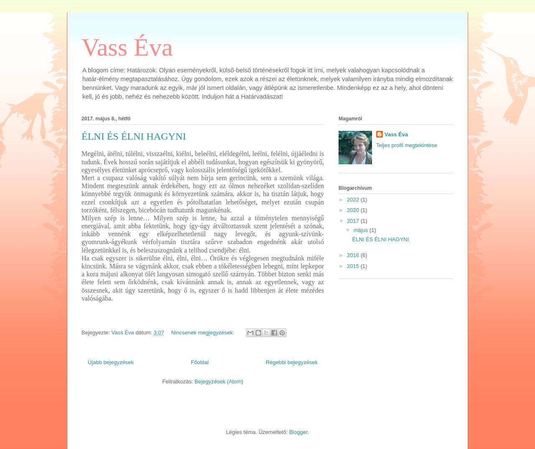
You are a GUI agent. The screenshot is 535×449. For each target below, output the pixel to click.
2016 (354, 255)
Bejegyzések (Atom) (218, 381)
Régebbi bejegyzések (292, 362)
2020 (354, 210)
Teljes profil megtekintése (406, 145)
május (361, 230)
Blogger (298, 432)
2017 (354, 221)
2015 (354, 266)
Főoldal (200, 362)
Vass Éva (127, 47)
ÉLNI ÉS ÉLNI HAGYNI (134, 136)
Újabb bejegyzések (111, 362)
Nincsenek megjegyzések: (203, 332)
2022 (354, 199)
